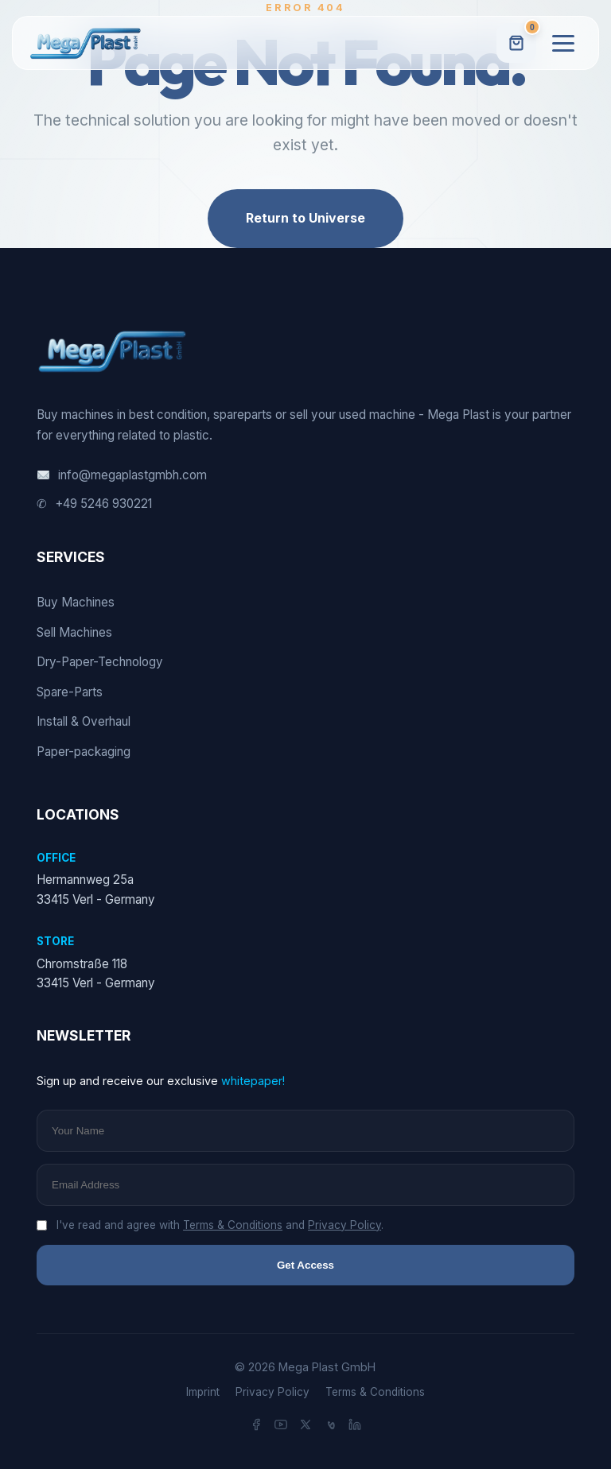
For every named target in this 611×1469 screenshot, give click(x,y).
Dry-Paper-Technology (100, 661)
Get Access (305, 1265)
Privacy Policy (344, 1225)
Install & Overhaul (83, 721)
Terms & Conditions (232, 1225)
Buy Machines (76, 602)
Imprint (203, 1392)
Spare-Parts (70, 692)
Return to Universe (305, 218)
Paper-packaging (83, 751)
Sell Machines (74, 632)
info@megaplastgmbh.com (122, 475)
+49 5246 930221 (94, 504)
